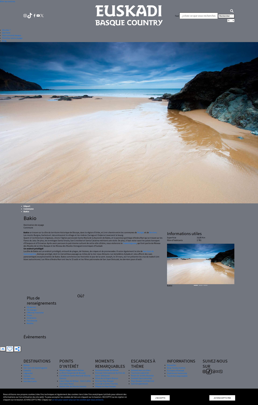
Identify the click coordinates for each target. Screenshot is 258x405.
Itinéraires (31, 318)
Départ (27, 206)
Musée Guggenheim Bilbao (71, 370)
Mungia (140, 232)
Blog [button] (4, 40)
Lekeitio (27, 370)
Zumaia (27, 375)
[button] (231, 10)
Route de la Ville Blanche (142, 375)
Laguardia (28, 373)
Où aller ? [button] (6, 30)
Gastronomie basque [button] (11, 35)
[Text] (198, 16)
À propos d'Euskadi (175, 370)
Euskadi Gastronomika (141, 378)
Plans (29, 315)
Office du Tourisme (35, 312)
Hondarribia (29, 378)
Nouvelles (171, 365)
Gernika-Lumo (30, 381)
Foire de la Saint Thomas (106, 383)
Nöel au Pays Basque (104, 381)
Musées (30, 323)
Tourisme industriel (140, 373)
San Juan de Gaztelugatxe (35, 367)
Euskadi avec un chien (140, 370)
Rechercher (226, 16)
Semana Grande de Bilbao (107, 370)
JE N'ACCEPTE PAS (222, 398)
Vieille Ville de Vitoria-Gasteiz (72, 386)
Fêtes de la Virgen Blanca (106, 378)
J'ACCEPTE (160, 398)
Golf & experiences (139, 383)
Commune (29, 208)
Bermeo (153, 232)
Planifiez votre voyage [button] (12, 38)
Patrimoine (32, 320)
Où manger (32, 309)
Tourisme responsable (177, 375)
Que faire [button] (6, 32)
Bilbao (27, 365)
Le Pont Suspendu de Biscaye (72, 373)
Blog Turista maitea (176, 367)
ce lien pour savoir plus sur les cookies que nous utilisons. (78, 399)
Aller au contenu (7, 1)
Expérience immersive (177, 373)
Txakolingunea (130, 243)
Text (177, 16)
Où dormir (31, 307)
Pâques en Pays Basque (105, 386)
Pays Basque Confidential (142, 381)
